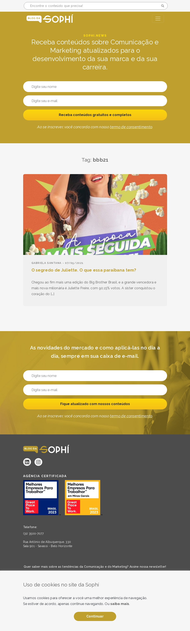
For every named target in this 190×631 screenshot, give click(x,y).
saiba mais (119, 604)
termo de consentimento (131, 127)
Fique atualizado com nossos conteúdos (95, 404)
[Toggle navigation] (158, 18)
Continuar (95, 616)
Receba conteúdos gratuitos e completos (95, 115)
